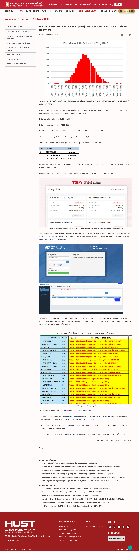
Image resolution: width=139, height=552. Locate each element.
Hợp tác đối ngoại (108, 11)
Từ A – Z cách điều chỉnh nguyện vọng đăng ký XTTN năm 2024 (65, 464)
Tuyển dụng (53, 4)
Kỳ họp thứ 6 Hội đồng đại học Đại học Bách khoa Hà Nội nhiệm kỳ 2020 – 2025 (71, 471)
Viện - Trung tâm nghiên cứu (70, 538)
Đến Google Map (116, 540)
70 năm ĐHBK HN (127, 11)
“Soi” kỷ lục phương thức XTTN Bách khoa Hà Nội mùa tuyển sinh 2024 (67, 507)
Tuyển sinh (46, 11)
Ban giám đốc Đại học (67, 531)
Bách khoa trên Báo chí (16, 64)
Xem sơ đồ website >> (125, 550)
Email (76, 4)
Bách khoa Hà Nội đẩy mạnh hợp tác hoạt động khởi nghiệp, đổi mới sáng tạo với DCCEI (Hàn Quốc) (79, 478)
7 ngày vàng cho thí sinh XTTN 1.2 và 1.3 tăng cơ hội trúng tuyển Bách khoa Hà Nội (72, 489)
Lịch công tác (86, 4)
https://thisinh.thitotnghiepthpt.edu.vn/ (79, 412)
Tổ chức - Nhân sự (14, 59)
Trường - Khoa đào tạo (67, 534)
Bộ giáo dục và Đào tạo (95, 527)
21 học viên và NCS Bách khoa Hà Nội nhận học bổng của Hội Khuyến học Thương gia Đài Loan (77, 468)
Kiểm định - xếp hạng (15, 55)
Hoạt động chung (14, 27)
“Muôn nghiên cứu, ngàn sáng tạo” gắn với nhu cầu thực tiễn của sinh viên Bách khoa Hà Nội (76, 482)
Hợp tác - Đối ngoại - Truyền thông (18, 49)
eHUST (104, 4)
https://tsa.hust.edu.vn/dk (103, 418)
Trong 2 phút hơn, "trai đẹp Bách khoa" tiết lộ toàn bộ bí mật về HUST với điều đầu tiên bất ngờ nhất (78, 500)
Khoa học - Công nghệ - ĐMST (19, 43)
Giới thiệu (9, 11)
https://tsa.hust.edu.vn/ (115, 230)
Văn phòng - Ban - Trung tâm (70, 541)
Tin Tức (20, 11)
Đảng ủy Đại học (65, 527)
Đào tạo (58, 11)
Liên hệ (97, 4)
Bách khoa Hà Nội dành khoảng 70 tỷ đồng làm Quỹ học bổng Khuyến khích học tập (72, 475)
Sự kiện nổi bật (32, 11)
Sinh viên (70, 11)
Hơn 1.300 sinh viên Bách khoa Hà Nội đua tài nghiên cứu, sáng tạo (66, 497)
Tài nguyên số (66, 4)
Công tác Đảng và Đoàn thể (18, 31)
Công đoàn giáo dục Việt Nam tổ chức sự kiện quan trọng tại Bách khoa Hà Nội (71, 504)
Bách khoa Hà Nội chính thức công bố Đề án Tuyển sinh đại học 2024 (67, 493)
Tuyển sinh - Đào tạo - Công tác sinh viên (19, 37)
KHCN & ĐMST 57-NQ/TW (86, 11)
